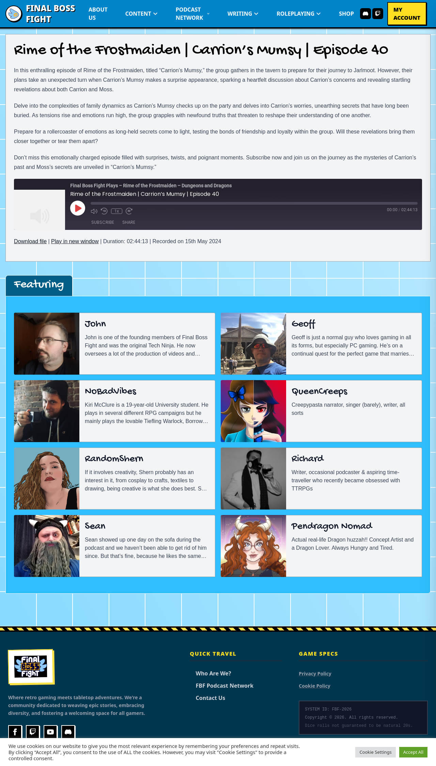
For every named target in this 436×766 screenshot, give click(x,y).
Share (128, 222)
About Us (98, 13)
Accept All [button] (413, 752)
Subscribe (102, 222)
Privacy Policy (315, 673)
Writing (243, 13)
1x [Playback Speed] (116, 211)
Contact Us (207, 698)
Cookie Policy (314, 686)
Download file (30, 241)
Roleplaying (299, 13)
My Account (406, 13)
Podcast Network (193, 13)
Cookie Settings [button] (375, 752)
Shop (346, 13)
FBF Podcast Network (221, 686)
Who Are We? (210, 673)
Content (141, 13)
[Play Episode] (77, 208)
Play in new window (75, 241)
